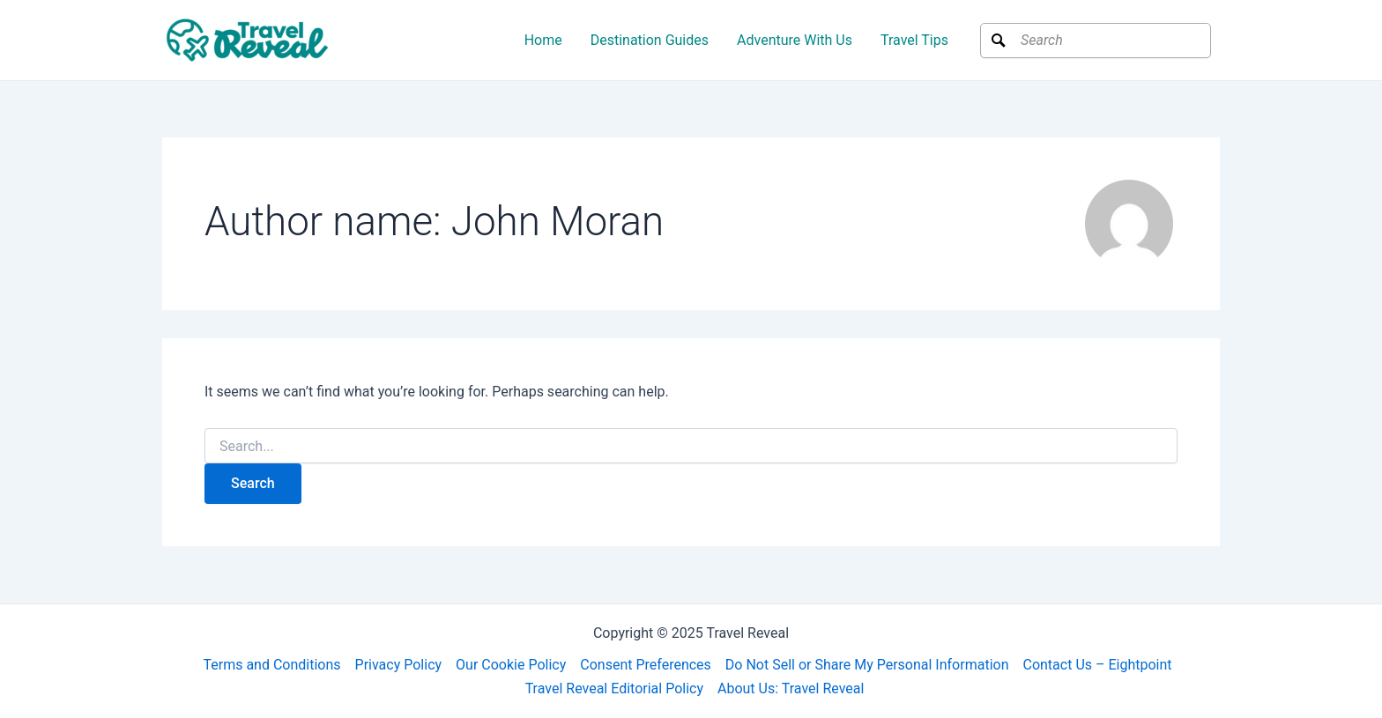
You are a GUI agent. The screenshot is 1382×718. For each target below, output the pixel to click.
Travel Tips (914, 40)
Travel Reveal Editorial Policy (614, 688)
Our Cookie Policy (511, 664)
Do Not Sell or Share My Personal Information (867, 664)
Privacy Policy (398, 664)
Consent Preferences (645, 664)
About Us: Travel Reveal (790, 688)
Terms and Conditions (271, 664)
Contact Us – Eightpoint (1096, 664)
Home (543, 40)
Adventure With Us (794, 40)
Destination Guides (650, 40)
